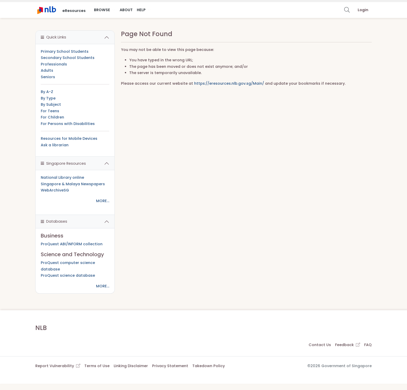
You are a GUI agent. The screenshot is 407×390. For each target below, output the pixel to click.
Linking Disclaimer (131, 365)
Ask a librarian (55, 145)
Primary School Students (65, 51)
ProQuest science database (68, 275)
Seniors (48, 77)
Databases (54, 221)
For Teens (50, 111)
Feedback (347, 345)
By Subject (51, 104)
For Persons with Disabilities (68, 123)
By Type (48, 98)
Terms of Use (97, 365)
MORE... (102, 200)
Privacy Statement (170, 365)
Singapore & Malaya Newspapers (73, 184)
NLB (41, 327)
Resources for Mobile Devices (69, 138)
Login (363, 9)
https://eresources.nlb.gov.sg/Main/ (229, 83)
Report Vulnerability (57, 366)
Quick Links (53, 37)
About (126, 9)
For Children (52, 117)
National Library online (62, 177)
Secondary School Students (67, 57)
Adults (47, 70)
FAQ (368, 344)
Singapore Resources (63, 163)
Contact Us (320, 344)
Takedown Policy (208, 365)
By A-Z (47, 91)
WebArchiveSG (55, 190)
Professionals (54, 64)
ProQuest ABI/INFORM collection (72, 244)
